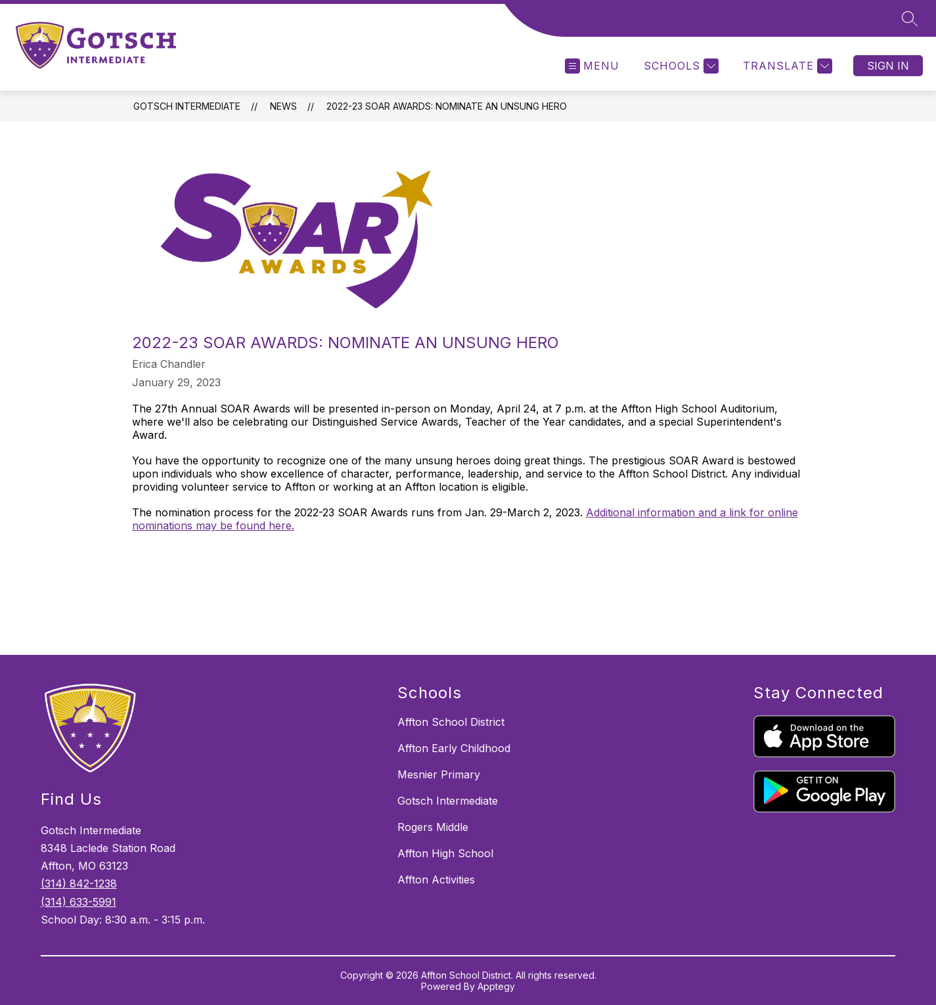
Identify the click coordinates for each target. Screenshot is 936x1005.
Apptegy (496, 986)
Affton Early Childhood (453, 748)
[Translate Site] (786, 66)
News (283, 106)
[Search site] (910, 18)
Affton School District (450, 721)
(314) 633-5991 (78, 901)
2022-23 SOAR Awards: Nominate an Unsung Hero (446, 106)
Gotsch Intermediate (186, 106)
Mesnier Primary (438, 774)
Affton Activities (436, 879)
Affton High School (445, 853)
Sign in (888, 65)
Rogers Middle (432, 827)
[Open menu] (592, 66)
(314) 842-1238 (79, 883)
